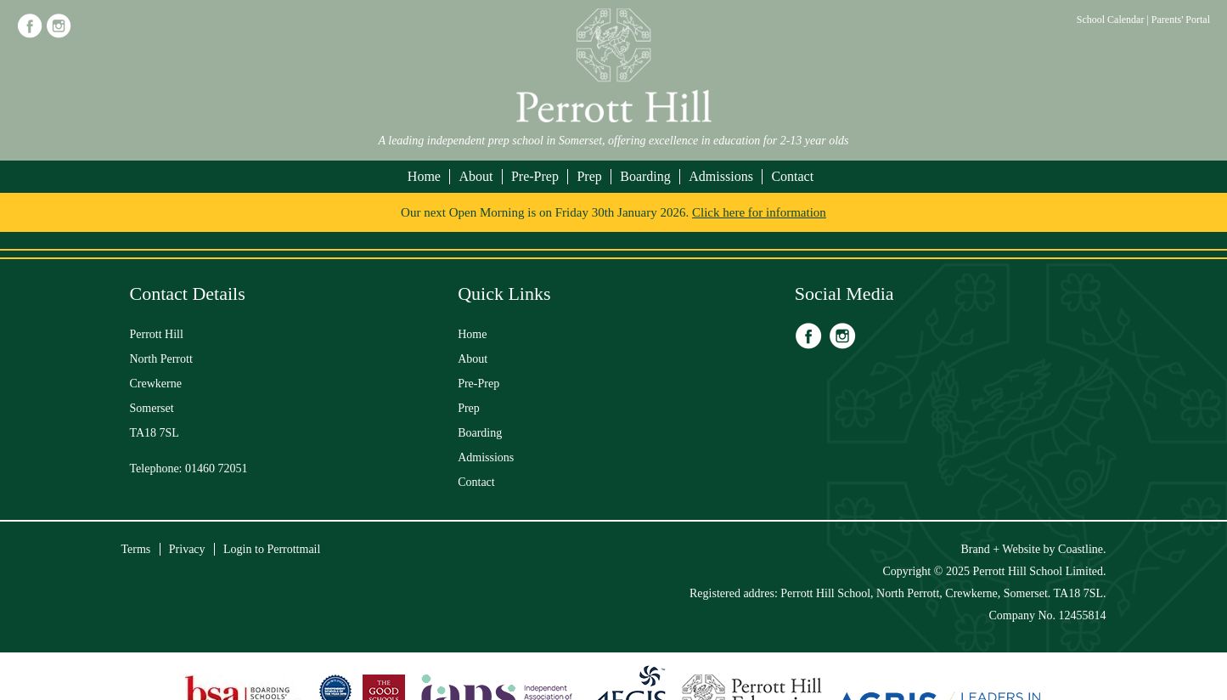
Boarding (645, 176)
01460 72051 (216, 468)
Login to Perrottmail (271, 549)
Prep (589, 176)
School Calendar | (1114, 19)
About (475, 176)
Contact (792, 176)
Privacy (187, 549)
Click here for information (759, 212)
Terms (136, 549)
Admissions (721, 176)
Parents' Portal (1180, 19)
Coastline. (1082, 549)
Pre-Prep (535, 176)
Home (424, 176)
